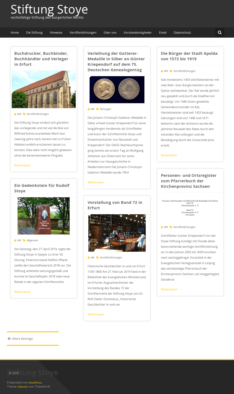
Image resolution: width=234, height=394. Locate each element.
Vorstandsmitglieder (138, 33)
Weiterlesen (22, 165)
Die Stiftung (34, 33)
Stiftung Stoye (49, 9)
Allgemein (32, 240)
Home (15, 33)
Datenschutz (182, 33)
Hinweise (56, 33)
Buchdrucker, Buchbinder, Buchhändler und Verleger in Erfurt (41, 58)
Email (162, 33)
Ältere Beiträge (20, 339)
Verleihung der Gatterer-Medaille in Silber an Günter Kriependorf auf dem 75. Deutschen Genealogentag (116, 61)
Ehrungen (105, 109)
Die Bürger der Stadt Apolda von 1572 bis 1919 (189, 55)
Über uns (110, 33)
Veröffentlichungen (83, 33)
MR (19, 114)
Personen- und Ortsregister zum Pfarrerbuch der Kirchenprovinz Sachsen (188, 180)
